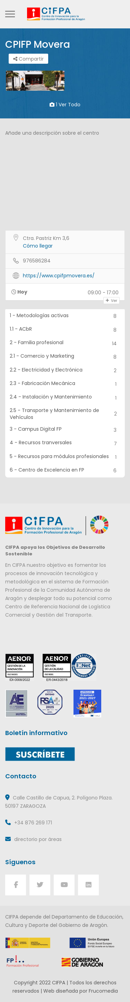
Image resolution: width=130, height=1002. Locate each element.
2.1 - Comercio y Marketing (65, 356)
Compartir (28, 58)
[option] (35, 81)
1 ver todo (65, 104)
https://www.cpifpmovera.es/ (59, 275)
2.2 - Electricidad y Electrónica (65, 370)
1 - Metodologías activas (65, 316)
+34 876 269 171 (33, 822)
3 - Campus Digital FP (65, 430)
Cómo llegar (38, 245)
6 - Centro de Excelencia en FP (65, 470)
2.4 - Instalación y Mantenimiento (65, 397)
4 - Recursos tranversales (65, 443)
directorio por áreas (38, 839)
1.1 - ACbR (65, 329)
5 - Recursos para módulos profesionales (65, 457)
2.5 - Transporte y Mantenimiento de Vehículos (65, 414)
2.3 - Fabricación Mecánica (65, 384)
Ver (111, 300)
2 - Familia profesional (65, 343)
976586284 (37, 260)
